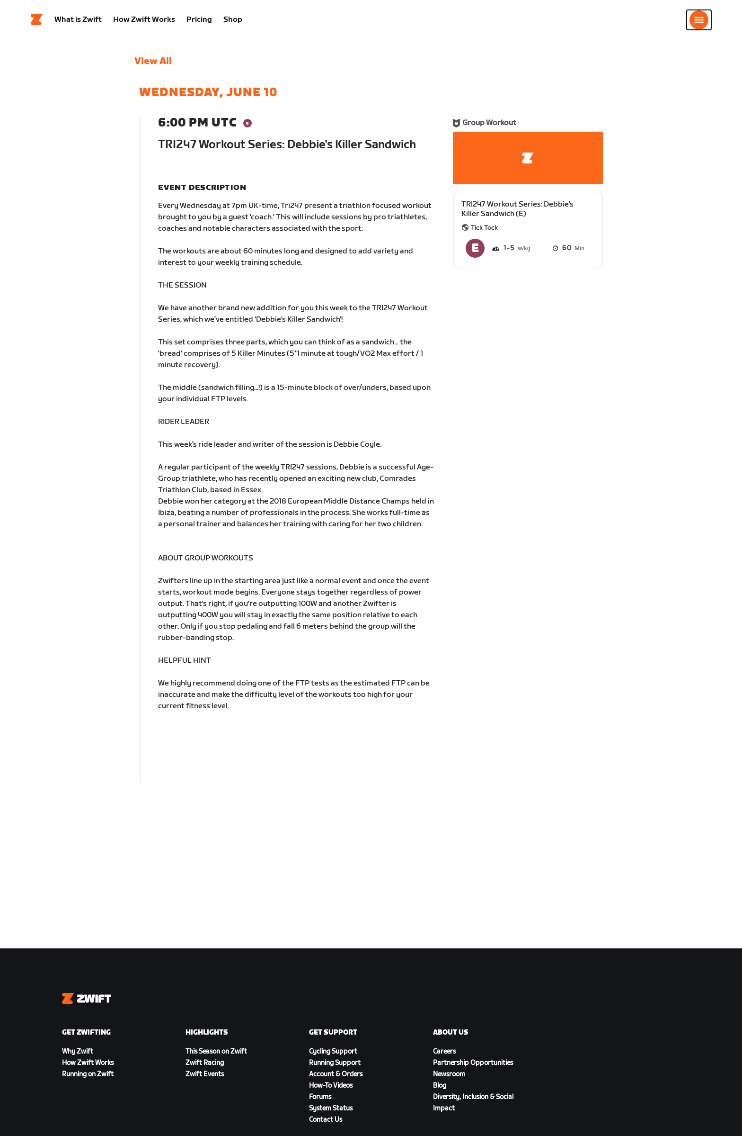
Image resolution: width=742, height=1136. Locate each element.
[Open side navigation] (699, 21)
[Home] (37, 21)
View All (153, 64)
